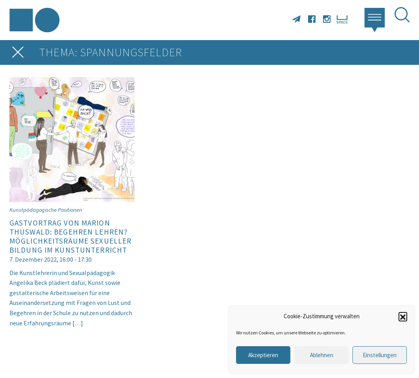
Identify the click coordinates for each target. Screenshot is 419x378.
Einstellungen (380, 355)
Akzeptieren (263, 355)
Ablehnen (321, 355)
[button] (403, 316)
